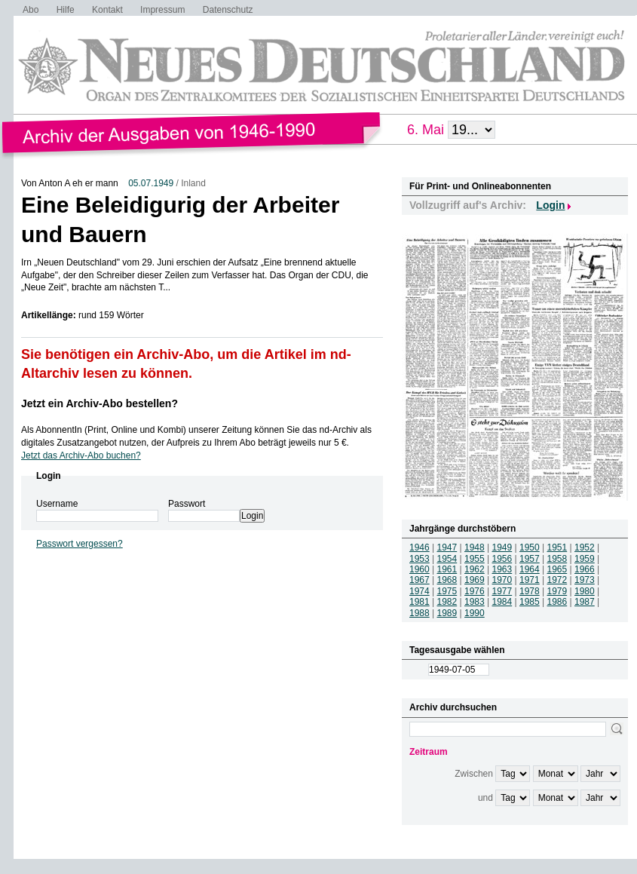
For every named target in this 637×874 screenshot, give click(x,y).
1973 (584, 580)
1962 (474, 569)
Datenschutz (228, 10)
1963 (502, 569)
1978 (529, 591)
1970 (502, 580)
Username (57, 503)
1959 (584, 559)
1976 (474, 591)
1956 (502, 559)
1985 (529, 601)
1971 (529, 580)
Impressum (162, 10)
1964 (529, 569)
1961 (447, 569)
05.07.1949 (150, 183)
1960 (419, 569)
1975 (447, 591)
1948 (474, 547)
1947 (447, 547)
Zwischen (474, 773)
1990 (474, 613)
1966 (584, 569)
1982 (447, 601)
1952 (584, 547)
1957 (529, 559)
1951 (557, 547)
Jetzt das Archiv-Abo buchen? (81, 455)
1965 (557, 569)
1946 (419, 547)
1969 (474, 580)
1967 (419, 580)
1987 (584, 601)
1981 (419, 601)
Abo (30, 10)
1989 (447, 613)
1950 (529, 547)
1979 (557, 591)
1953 (419, 559)
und (485, 798)
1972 (557, 580)
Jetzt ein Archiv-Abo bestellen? (99, 403)
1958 (557, 559)
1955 (474, 559)
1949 (502, 547)
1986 (557, 601)
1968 (447, 580)
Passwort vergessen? (79, 543)
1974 (419, 591)
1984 (502, 601)
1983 (474, 601)
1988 (419, 613)
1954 (447, 559)
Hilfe (66, 10)
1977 (502, 591)
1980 (584, 591)
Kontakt (107, 10)
